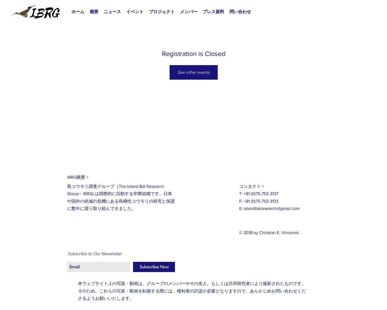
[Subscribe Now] (154, 267)
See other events (194, 72)
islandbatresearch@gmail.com (272, 208)
